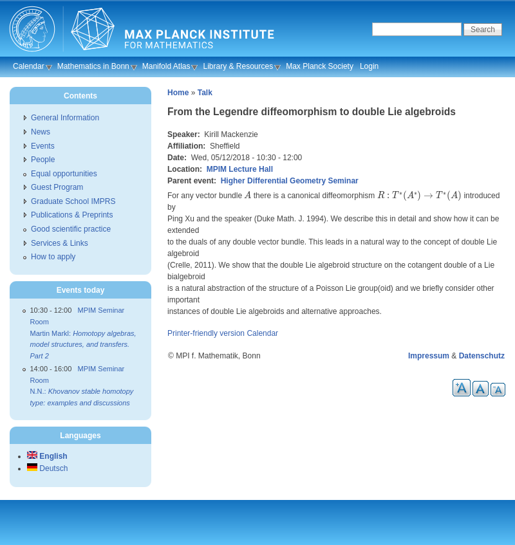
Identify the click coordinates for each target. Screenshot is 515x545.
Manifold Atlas (166, 66)
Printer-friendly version (206, 333)
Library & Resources (238, 66)
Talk (205, 92)
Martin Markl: (83, 344)
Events (43, 146)
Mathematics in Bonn (93, 66)
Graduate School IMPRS (73, 201)
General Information (65, 117)
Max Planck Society (319, 66)
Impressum (428, 355)
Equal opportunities (64, 173)
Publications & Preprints (72, 214)
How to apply (53, 256)
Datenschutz (482, 355)
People (43, 159)
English (47, 456)
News (40, 131)
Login (369, 66)
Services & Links (59, 243)
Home (178, 92)
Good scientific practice (71, 229)
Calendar (28, 66)
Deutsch (47, 468)
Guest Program (57, 187)
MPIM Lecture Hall (240, 169)
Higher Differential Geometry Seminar (290, 180)
